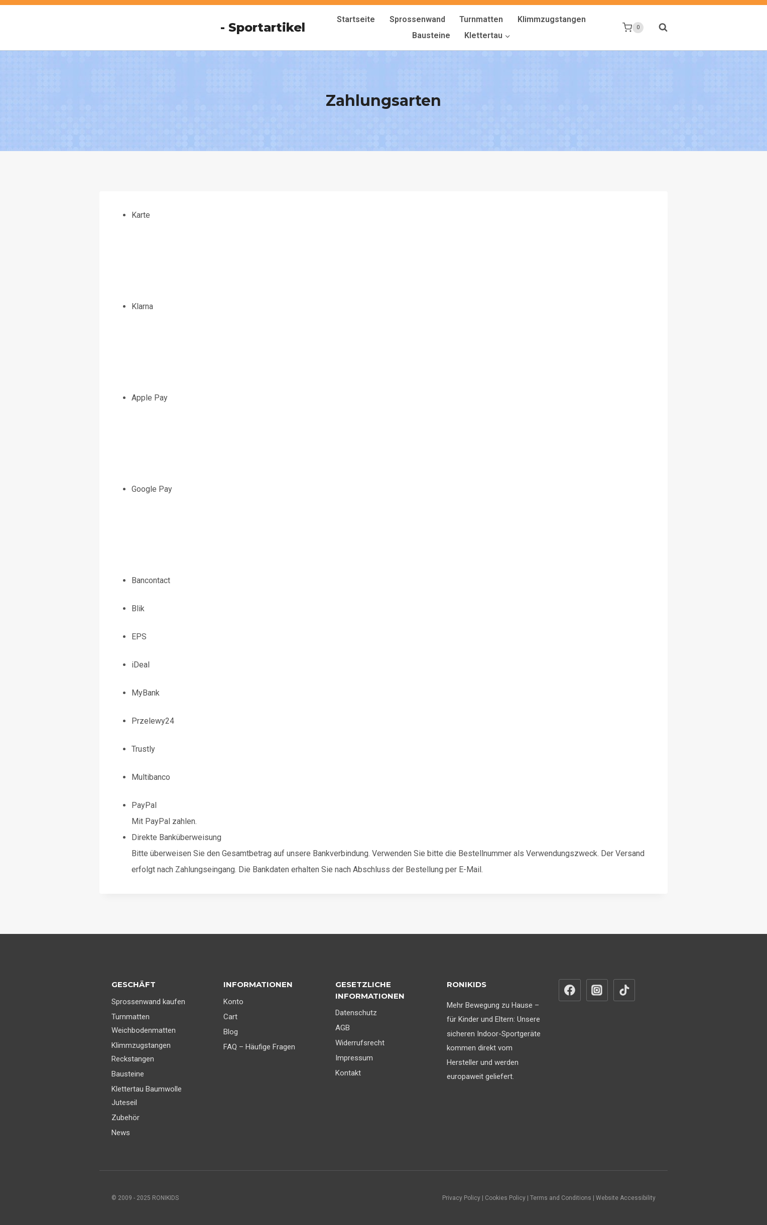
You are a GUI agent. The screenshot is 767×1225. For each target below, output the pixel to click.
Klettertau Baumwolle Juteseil (146, 1095)
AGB (342, 1027)
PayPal (144, 805)
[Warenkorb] (633, 27)
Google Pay (207, 528)
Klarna (207, 346)
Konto (233, 1001)
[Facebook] (570, 990)
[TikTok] (624, 990)
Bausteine (431, 35)
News (120, 1132)
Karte (207, 254)
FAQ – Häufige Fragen (259, 1046)
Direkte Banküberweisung (176, 837)
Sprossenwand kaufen (148, 1001)
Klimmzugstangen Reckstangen (141, 1052)
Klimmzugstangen (552, 19)
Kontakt (348, 1072)
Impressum (354, 1057)
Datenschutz (356, 1012)
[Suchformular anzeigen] (658, 27)
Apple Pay (207, 437)
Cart (230, 1016)
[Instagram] (597, 990)
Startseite (356, 19)
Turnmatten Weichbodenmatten (143, 1023)
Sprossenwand (417, 19)
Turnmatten (481, 19)
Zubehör (125, 1117)
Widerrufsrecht (360, 1042)
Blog (230, 1031)
